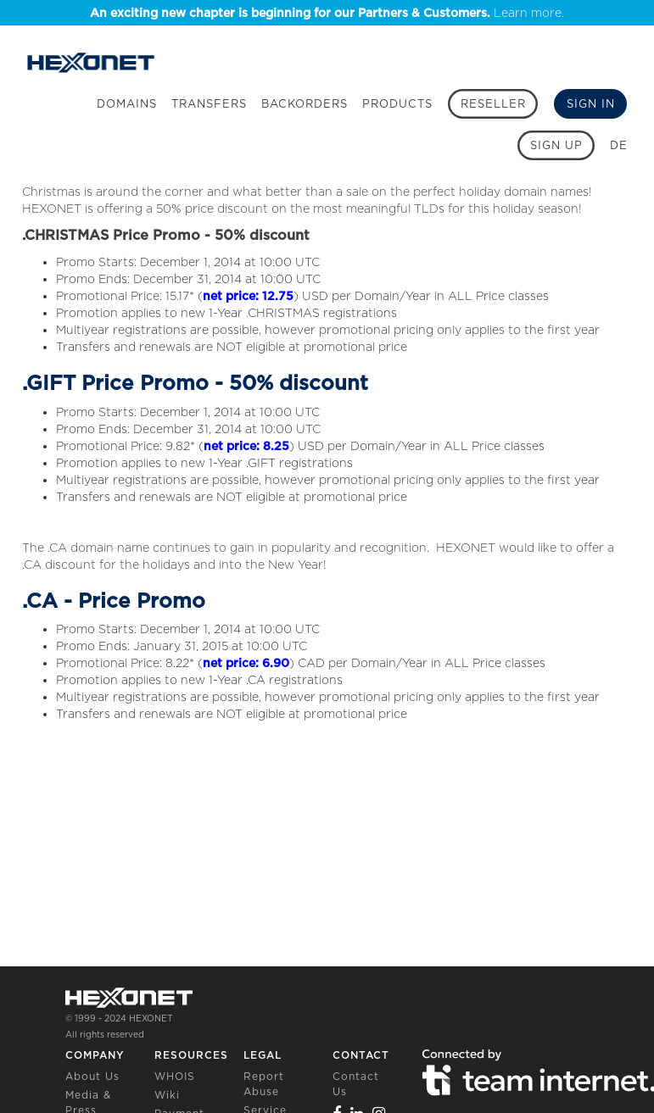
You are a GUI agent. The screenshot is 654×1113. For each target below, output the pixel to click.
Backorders (304, 103)
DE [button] (619, 145)
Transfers (209, 103)
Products (397, 103)
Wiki (167, 1094)
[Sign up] (556, 145)
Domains (127, 103)
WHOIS (174, 1076)
